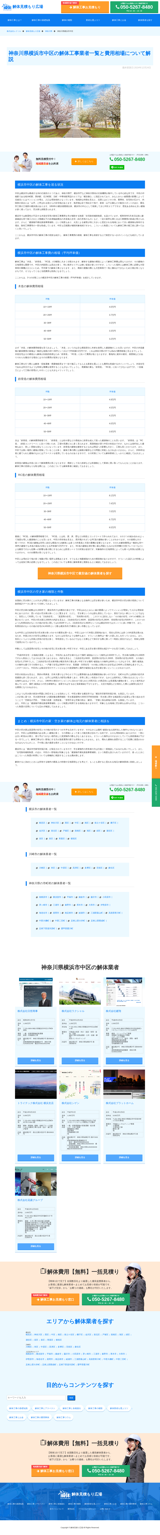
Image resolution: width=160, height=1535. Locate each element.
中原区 (64, 868)
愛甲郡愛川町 (67, 928)
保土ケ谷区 (100, 823)
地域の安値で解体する (156, 762)
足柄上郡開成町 (98, 921)
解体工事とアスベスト (45, 1408)
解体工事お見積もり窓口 (55, 1299)
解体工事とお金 (119, 20)
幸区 (53, 868)
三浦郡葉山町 (97, 913)
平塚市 (70, 897)
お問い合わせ (105, 1509)
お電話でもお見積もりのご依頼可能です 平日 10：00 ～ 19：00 (134, 7)
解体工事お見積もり (85, 7)
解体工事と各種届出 (72, 1408)
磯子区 (113, 823)
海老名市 (43, 913)
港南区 (78, 831)
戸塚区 (66, 831)
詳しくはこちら (84, 161)
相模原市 (43, 897)
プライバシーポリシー (87, 1509)
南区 (87, 823)
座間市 (56, 913)
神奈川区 (55, 823)
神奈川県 (48, 31)
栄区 (41, 838)
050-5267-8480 (127, 159)
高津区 (76, 868)
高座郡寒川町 (115, 913)
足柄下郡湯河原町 (47, 928)
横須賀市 (57, 897)
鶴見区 (42, 823)
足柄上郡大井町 (78, 921)
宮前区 (100, 868)
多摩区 (88, 868)
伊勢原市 (105, 905)
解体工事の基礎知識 (41, 20)
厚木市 (80, 905)
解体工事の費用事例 (40, 1417)
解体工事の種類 (95, 1408)
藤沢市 (94, 897)
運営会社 (71, 1509)
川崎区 (42, 868)
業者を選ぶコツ (93, 20)
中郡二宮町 (60, 921)
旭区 (89, 831)
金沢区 (42, 831)
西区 (67, 823)
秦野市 (68, 905)
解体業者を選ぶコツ (119, 1408)
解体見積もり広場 (22, 7)
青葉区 (62, 838)
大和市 (92, 905)
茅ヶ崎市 (43, 905)
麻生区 (111, 868)
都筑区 (74, 838)
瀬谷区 (109, 831)
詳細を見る (36, 1060)
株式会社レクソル (14, 31)
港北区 (54, 831)
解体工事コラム (64, 1417)
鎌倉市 (82, 897)
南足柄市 (69, 913)
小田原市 (107, 897)
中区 (77, 823)
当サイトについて (57, 1509)
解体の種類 (67, 20)
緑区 (99, 831)
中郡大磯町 (44, 921)
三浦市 (56, 905)
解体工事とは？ (15, 20)
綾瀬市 (82, 913)
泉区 (51, 838)
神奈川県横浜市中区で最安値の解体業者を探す (80, 573)
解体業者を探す (145, 20)
